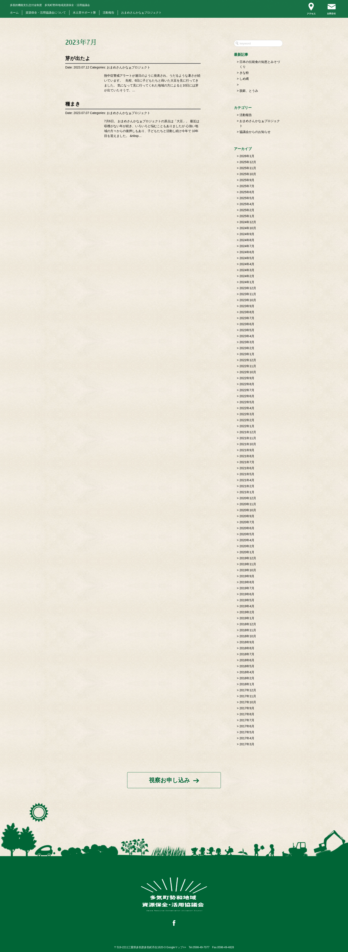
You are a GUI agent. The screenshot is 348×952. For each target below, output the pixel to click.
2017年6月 (246, 726)
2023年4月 (246, 336)
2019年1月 (246, 618)
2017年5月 (246, 732)
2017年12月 (247, 690)
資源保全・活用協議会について (46, 12)
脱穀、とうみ (248, 90)
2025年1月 (246, 216)
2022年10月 (247, 372)
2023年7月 (246, 318)
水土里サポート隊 (84, 12)
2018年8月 (246, 648)
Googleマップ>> (176, 947)
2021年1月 (246, 492)
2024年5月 (246, 258)
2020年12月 (247, 498)
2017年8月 (246, 714)
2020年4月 (246, 540)
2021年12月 (247, 432)
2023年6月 (246, 324)
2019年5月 (246, 600)
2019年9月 (246, 576)
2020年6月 (246, 528)
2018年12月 (247, 624)
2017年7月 (246, 720)
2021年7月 (246, 462)
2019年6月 (246, 594)
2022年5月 (246, 402)
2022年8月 (246, 384)
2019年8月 (246, 582)
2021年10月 (247, 444)
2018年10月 (247, 636)
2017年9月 (246, 708)
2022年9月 (246, 378)
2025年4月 (246, 204)
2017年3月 (246, 744)
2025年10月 (247, 174)
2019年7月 (246, 588)
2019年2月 (246, 612)
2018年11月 (247, 630)
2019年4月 (246, 606)
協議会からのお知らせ (255, 132)
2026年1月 (246, 156)
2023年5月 (246, 330)
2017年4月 (246, 738)
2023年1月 (246, 354)
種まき (72, 104)
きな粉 (244, 72)
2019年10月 (247, 570)
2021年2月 (246, 486)
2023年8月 (246, 312)
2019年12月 (247, 558)
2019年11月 (247, 564)
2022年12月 (247, 360)
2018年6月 (246, 660)
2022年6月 (246, 396)
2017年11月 (247, 696)
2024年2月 (246, 276)
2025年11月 (247, 168)
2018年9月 (246, 642)
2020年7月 (246, 522)
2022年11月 (247, 366)
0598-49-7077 (201, 947)
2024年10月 (247, 228)
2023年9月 (246, 306)
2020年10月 (247, 510)
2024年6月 (246, 252)
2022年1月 (246, 426)
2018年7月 (246, 654)
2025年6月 (246, 192)
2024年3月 (246, 270)
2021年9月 (246, 450)
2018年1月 (246, 684)
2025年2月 (246, 210)
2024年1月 (246, 282)
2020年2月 (246, 546)
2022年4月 (246, 408)
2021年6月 (246, 468)
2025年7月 (246, 186)
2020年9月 (246, 516)
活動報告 (108, 12)
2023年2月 (246, 348)
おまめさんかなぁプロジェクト (141, 12)
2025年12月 (247, 162)
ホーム (14, 12)
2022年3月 (246, 414)
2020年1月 (246, 552)
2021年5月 (246, 474)
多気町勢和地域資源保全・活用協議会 (50, 5)
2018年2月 (246, 678)
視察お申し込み (169, 780)
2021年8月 (246, 456)
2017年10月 (247, 702)
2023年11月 (247, 294)
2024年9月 (246, 234)
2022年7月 (246, 390)
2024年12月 (247, 222)
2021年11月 (247, 438)
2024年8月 (246, 240)
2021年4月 (246, 480)
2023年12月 (247, 288)
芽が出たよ (77, 58)
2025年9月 (246, 180)
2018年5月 (246, 666)
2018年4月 (246, 672)
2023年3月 (246, 342)
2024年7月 (246, 246)
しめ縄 (244, 78)
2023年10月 (247, 300)
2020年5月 (246, 534)
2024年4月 (246, 264)
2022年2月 (246, 420)
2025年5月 (246, 198)
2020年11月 (247, 504)
